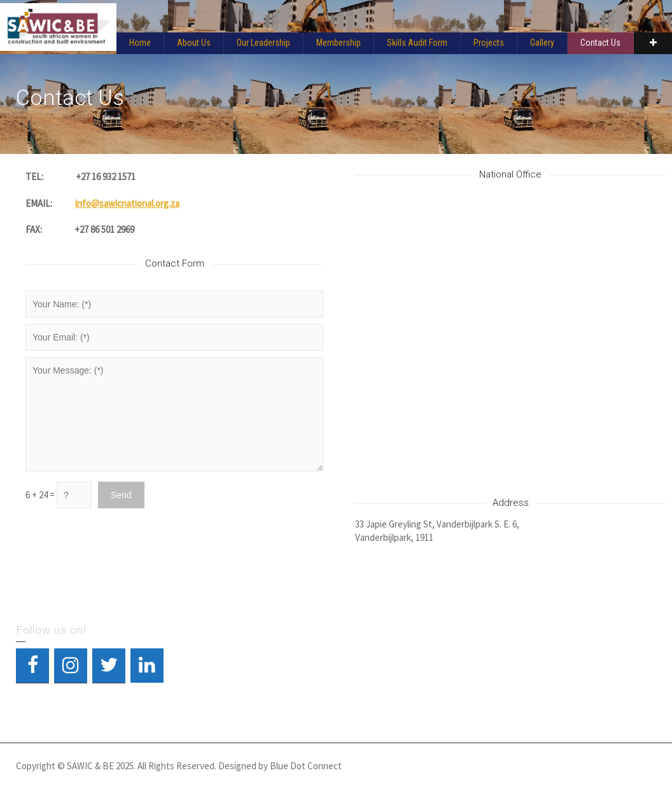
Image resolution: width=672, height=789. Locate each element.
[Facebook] (32, 665)
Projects (488, 43)
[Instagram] (70, 665)
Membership (338, 43)
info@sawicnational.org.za (127, 203)
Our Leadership (263, 43)
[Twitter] (108, 665)
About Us (194, 43)
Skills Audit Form (417, 43)
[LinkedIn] (147, 665)
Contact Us (600, 43)
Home (140, 43)
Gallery (542, 43)
